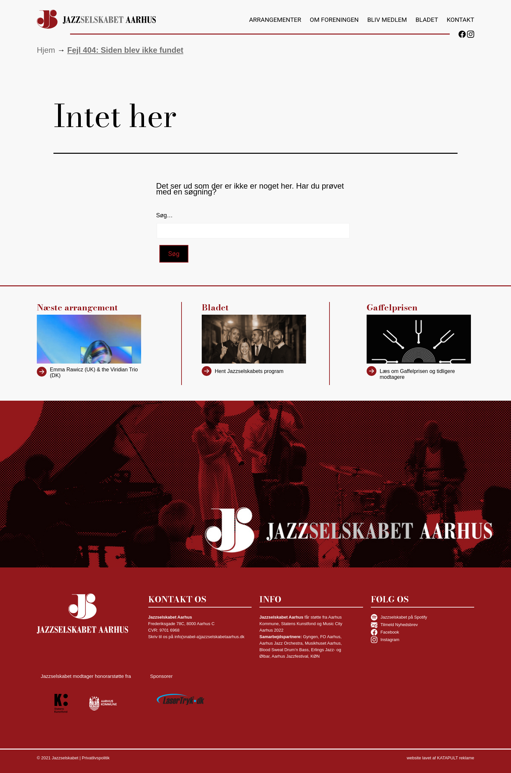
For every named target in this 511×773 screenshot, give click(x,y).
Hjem (46, 50)
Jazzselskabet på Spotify (399, 617)
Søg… (164, 215)
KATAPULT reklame (455, 757)
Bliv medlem (387, 19)
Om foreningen (334, 19)
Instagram (385, 640)
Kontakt (460, 19)
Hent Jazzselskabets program (249, 371)
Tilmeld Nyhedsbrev (394, 625)
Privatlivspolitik (96, 757)
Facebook (385, 632)
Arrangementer (275, 19)
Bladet (427, 19)
